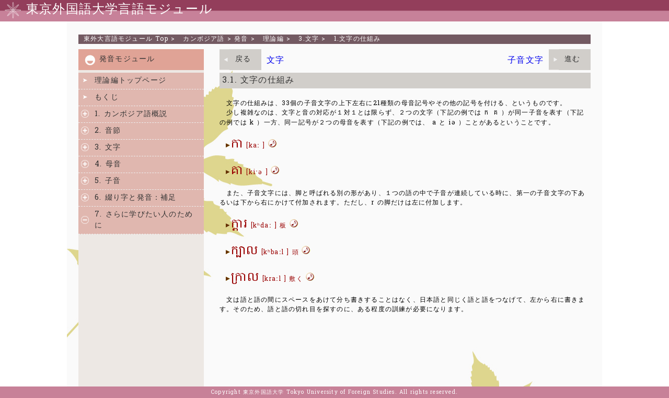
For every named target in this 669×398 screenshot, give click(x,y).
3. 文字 (108, 147)
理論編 (273, 39)
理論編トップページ (130, 80)
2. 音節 (108, 131)
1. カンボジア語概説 (131, 114)
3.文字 (308, 39)
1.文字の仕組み (357, 39)
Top (126, 39)
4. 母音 (108, 164)
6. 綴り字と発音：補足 (135, 197)
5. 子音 (108, 181)
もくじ (107, 97)
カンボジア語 (203, 39)
